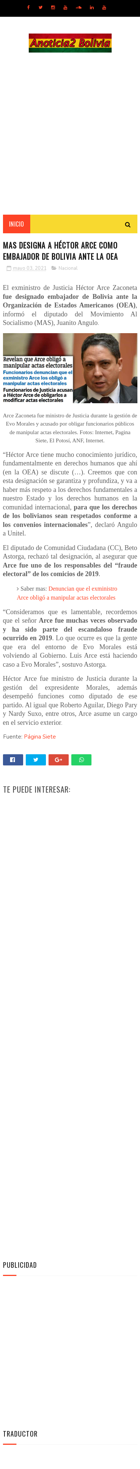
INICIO (16, 223)
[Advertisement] (70, 133)
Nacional (68, 268)
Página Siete (40, 736)
